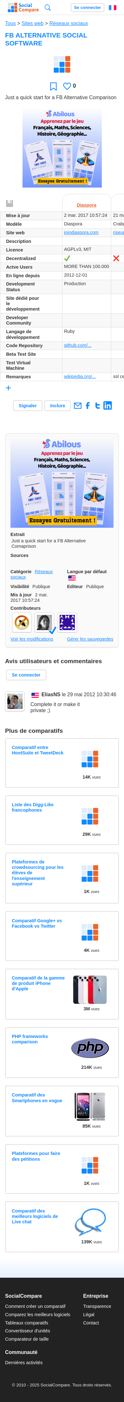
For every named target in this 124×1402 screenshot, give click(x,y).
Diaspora (86, 205)
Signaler (28, 405)
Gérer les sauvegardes (90, 639)
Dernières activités (23, 1362)
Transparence (97, 1306)
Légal (88, 1314)
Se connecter (87, 7)
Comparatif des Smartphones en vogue (37, 1097)
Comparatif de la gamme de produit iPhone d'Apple (38, 983)
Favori (53, 86)
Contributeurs (25, 608)
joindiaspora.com (81, 232)
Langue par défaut (87, 571)
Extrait (17, 534)
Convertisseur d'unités (27, 1330)
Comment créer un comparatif (35, 1306)
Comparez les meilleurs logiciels (37, 1314)
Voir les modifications (31, 639)
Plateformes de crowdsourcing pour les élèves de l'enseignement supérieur (37, 872)
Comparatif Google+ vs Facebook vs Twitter (37, 923)
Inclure (57, 405)
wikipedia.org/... (80, 376)
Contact (91, 1322)
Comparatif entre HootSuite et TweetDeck (37, 750)
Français (112, 7)
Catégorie (20, 571)
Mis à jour (21, 594)
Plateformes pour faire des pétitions (36, 1156)
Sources (19, 555)
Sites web (32, 23)
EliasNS (51, 695)
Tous (10, 23)
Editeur (75, 586)
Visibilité (19, 586)
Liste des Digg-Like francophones (33, 807)
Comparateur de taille (27, 1339)
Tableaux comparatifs (26, 1322)
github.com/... (77, 345)
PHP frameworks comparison (30, 1039)
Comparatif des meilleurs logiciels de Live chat (35, 1216)
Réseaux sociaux (68, 23)
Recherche (48, 7)
